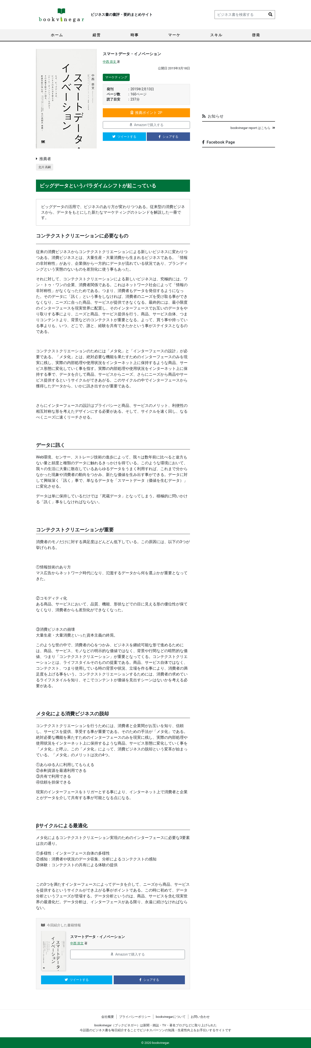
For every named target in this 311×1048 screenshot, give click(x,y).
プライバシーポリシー (135, 1017)
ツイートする (124, 136)
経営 (97, 35)
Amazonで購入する (146, 125)
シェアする (168, 136)
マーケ (174, 35)
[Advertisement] (238, 79)
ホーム (57, 35)
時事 (134, 35)
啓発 (256, 35)
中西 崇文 (110, 62)
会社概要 (107, 1017)
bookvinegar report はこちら (253, 128)
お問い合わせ (200, 1017)
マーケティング (116, 77)
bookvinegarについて (171, 1017)
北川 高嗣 (45, 167)
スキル (216, 35)
